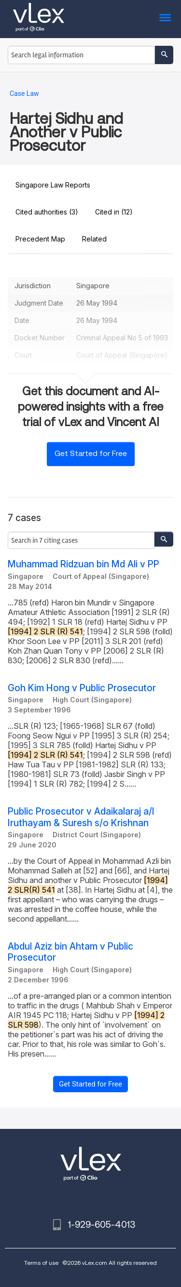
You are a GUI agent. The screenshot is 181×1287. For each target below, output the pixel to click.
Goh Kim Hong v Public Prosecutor (82, 688)
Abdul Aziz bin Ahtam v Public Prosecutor (70, 952)
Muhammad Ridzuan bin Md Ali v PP (83, 564)
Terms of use (41, 1263)
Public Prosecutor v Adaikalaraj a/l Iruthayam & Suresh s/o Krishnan (81, 817)
